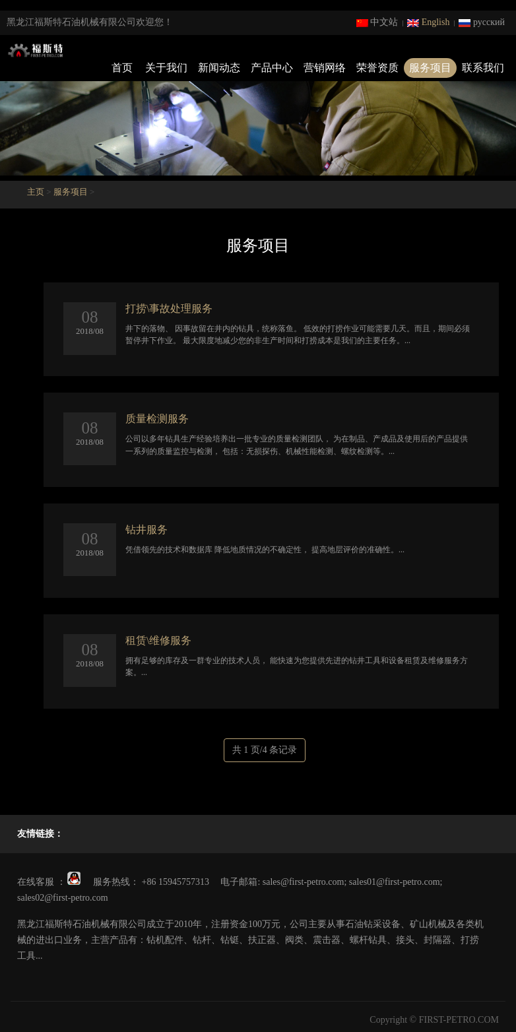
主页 (35, 192)
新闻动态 (219, 67)
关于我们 (166, 67)
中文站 (377, 22)
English (428, 22)
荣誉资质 (377, 67)
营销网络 (325, 67)
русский (482, 22)
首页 (122, 67)
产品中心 (272, 67)
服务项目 (430, 67)
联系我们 (483, 67)
